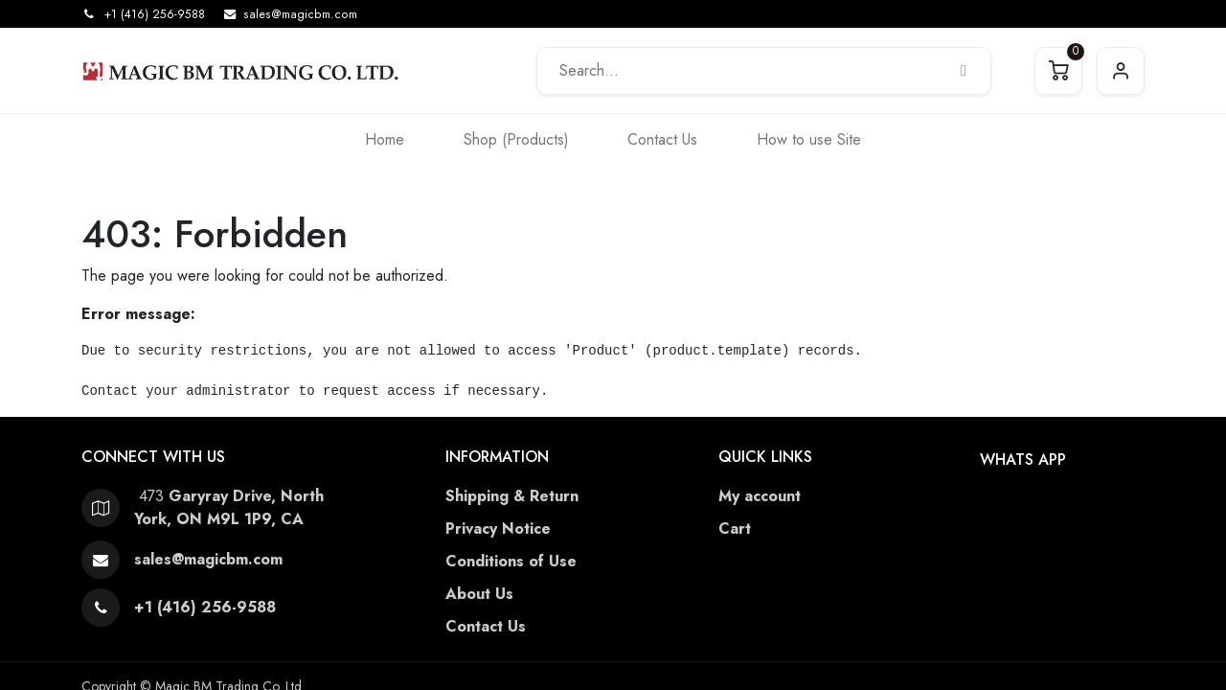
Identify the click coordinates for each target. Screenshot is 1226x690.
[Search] (964, 71)
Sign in (1121, 71)
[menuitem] (384, 139)
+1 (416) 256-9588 (154, 14)
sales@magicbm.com (300, 14)
